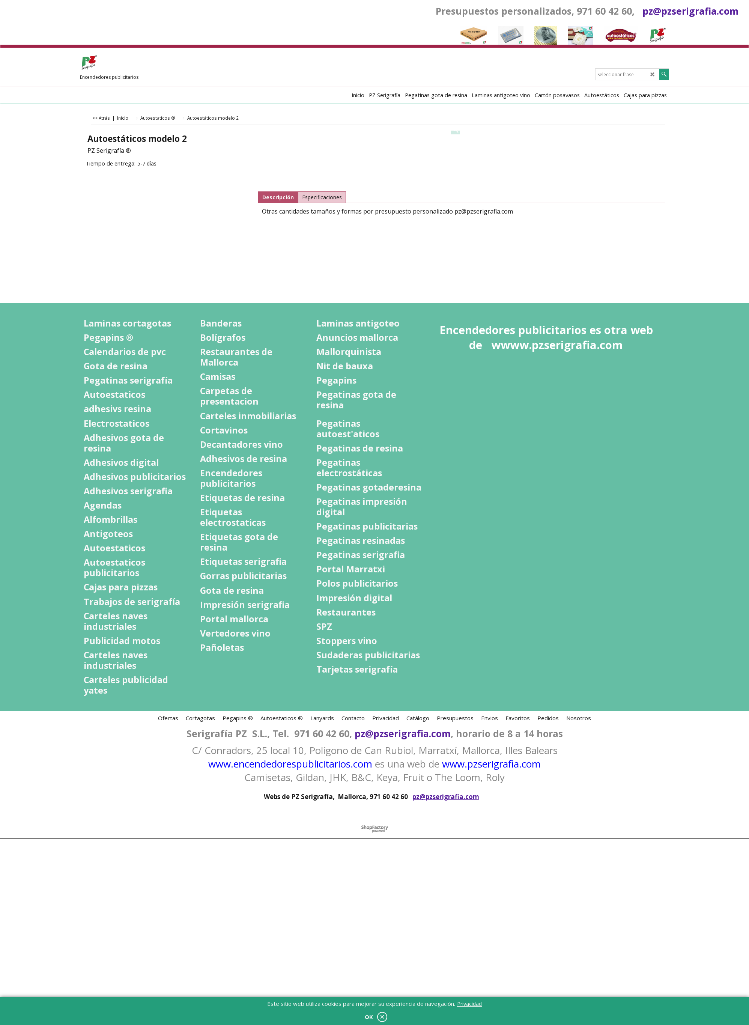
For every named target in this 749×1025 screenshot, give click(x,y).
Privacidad (469, 1003)
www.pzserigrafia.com (491, 764)
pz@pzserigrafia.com (690, 11)
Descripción (278, 197)
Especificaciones (322, 197)
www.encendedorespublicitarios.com (290, 764)
